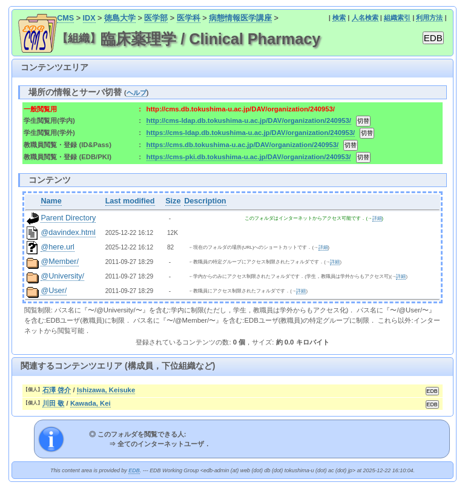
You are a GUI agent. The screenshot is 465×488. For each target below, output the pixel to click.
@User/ (54, 290)
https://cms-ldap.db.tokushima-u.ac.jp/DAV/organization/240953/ (251, 132)
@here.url (57, 247)
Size (172, 201)
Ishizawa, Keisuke (106, 390)
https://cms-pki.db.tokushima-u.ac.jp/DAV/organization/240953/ (249, 156)
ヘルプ (137, 92)
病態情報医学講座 (240, 18)
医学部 (156, 18)
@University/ (62, 276)
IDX (89, 18)
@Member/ (59, 261)
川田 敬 (53, 403)
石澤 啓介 (56, 390)
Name (51, 201)
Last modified (130, 201)
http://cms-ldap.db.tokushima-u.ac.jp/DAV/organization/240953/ (249, 120)
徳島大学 (120, 18)
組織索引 (397, 17)
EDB (133, 470)
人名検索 (365, 17)
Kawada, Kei (90, 403)
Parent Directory (68, 218)
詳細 (377, 218)
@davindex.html (68, 232)
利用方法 (429, 17)
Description (205, 201)
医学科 (188, 18)
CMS (65, 18)
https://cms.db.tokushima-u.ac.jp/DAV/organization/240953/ (243, 144)
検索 (339, 17)
